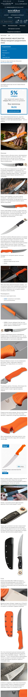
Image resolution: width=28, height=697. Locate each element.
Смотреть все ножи (14, 111)
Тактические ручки (12, 25)
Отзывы (10, 17)
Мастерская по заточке (14, 28)
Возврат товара (7, 653)
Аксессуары (22, 25)
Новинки (6, 672)
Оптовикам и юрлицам (17, 15)
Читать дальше (14, 501)
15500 (5, 243)
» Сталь (3, 55)
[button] (7, 4)
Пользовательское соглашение (11, 665)
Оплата (6, 651)
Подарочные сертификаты (14, 31)
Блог (5, 670)
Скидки (6, 674)
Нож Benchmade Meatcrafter (8, 449)
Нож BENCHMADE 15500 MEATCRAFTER (11, 326)
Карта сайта (7, 660)
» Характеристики (6, 57)
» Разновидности (5, 52)
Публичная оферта (8, 663)
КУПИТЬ (5, 329)
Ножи (4, 25)
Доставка (6, 649)
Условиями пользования (16, 630)
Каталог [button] (6, 15)
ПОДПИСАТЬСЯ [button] (14, 626)
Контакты (17, 17)
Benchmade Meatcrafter (6, 62)
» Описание (4, 50)
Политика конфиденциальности (11, 676)
